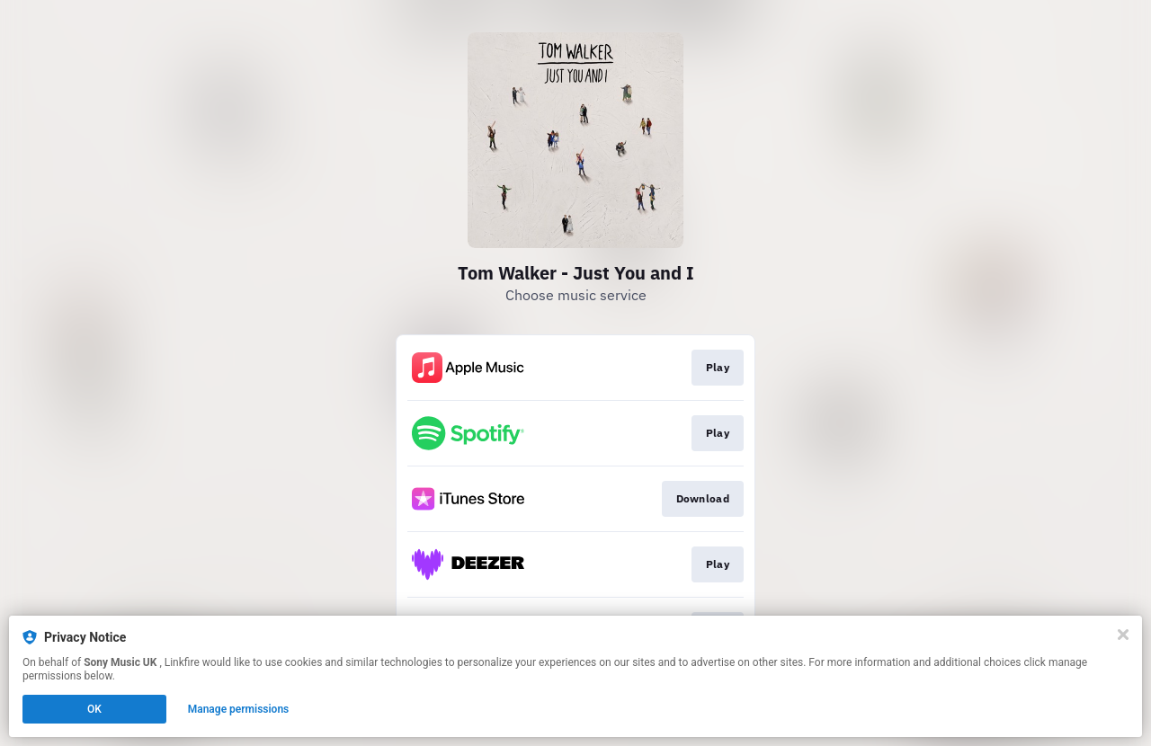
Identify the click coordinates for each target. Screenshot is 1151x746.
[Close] (1123, 634)
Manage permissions (239, 709)
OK (94, 709)
